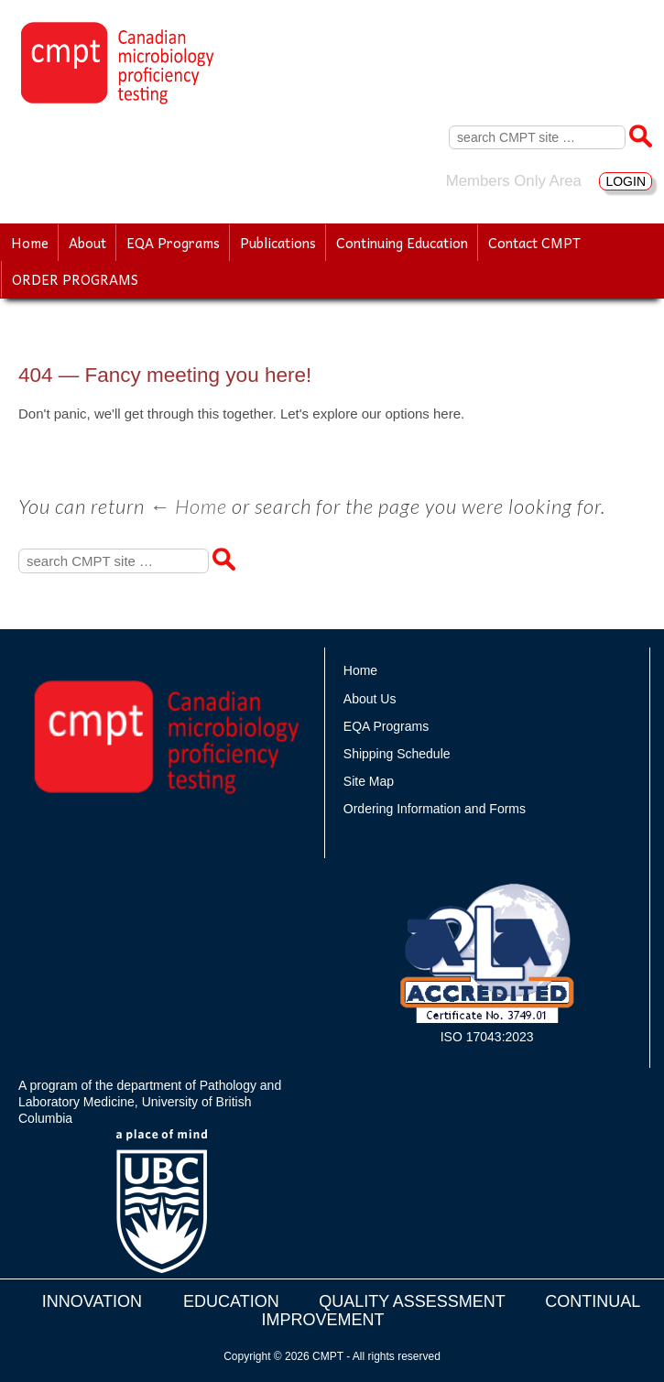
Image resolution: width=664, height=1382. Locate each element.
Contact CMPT (534, 243)
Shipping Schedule (397, 753)
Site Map (368, 781)
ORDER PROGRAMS (75, 279)
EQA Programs (173, 243)
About (87, 243)
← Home (188, 506)
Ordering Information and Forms (434, 808)
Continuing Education (402, 243)
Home (30, 243)
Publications (278, 243)
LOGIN (625, 181)
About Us (370, 698)
